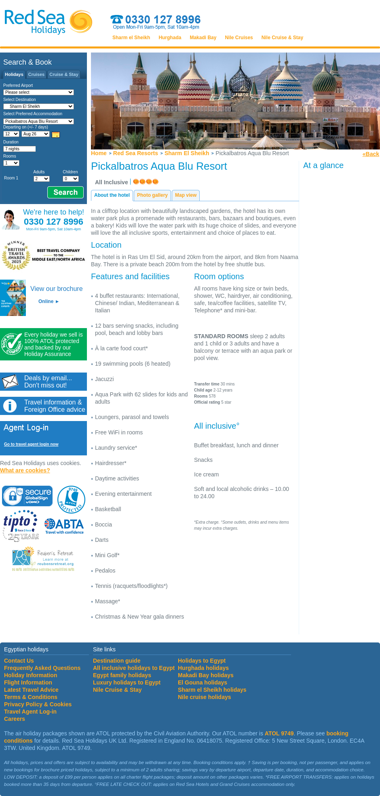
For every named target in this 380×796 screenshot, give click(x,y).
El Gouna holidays (202, 682)
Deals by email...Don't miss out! (48, 382)
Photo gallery (152, 195)
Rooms (9, 156)
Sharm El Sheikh (187, 153)
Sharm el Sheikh (131, 37)
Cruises (36, 74)
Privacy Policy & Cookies (38, 704)
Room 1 (11, 178)
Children (70, 172)
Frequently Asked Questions (42, 668)
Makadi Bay (203, 37)
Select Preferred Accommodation (32, 114)
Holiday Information (30, 675)
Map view (185, 195)
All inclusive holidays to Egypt (134, 668)
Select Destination (19, 99)
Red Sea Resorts (135, 153)
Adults (39, 172)
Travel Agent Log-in (30, 711)
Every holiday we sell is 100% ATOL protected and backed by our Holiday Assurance (53, 344)
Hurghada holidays (203, 668)
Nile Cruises (239, 37)
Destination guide (116, 660)
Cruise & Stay (63, 74)
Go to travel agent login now (31, 444)
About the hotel (112, 195)
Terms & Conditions (30, 697)
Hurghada (169, 37)
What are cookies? (25, 470)
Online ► (49, 301)
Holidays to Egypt (202, 660)
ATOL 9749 (279, 733)
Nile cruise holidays (204, 697)
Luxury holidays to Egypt (126, 682)
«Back (371, 154)
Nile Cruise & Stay (282, 37)
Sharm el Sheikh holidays (212, 689)
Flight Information (28, 682)
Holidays (14, 74)
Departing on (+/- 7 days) (25, 127)
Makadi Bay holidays (206, 675)
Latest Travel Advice (31, 689)
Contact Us (19, 660)
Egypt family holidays (122, 675)
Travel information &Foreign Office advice (54, 406)
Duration (11, 142)
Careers (14, 719)
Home (99, 153)
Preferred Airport (18, 85)
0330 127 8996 (53, 222)
